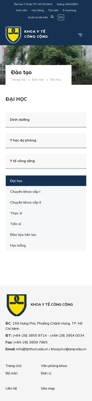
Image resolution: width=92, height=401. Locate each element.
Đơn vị (46, 373)
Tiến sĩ (15, 224)
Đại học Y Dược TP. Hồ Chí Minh (33, 4)
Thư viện (53, 10)
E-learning (69, 10)
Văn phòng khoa (54, 365)
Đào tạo (38, 79)
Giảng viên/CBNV (67, 4)
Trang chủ (18, 79)
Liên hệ (11, 388)
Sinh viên (21, 10)
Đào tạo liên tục (23, 234)
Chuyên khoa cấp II (25, 202)
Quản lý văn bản (38, 17)
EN (61, 17)
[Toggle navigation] (80, 35)
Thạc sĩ (16, 213)
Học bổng (38, 10)
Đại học (55, 79)
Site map (48, 388)
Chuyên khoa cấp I (25, 191)
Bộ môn (12, 373)
